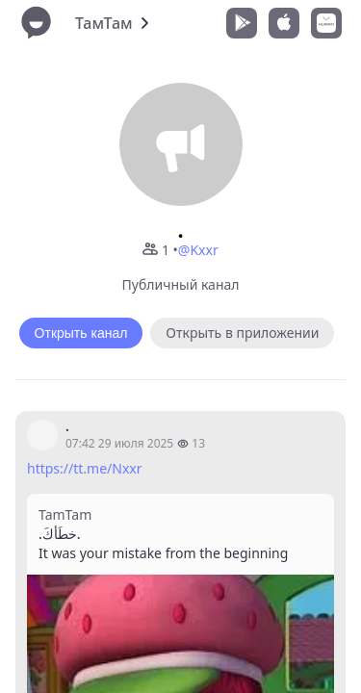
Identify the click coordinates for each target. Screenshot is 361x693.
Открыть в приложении (242, 332)
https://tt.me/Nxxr (84, 468)
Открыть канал (81, 333)
